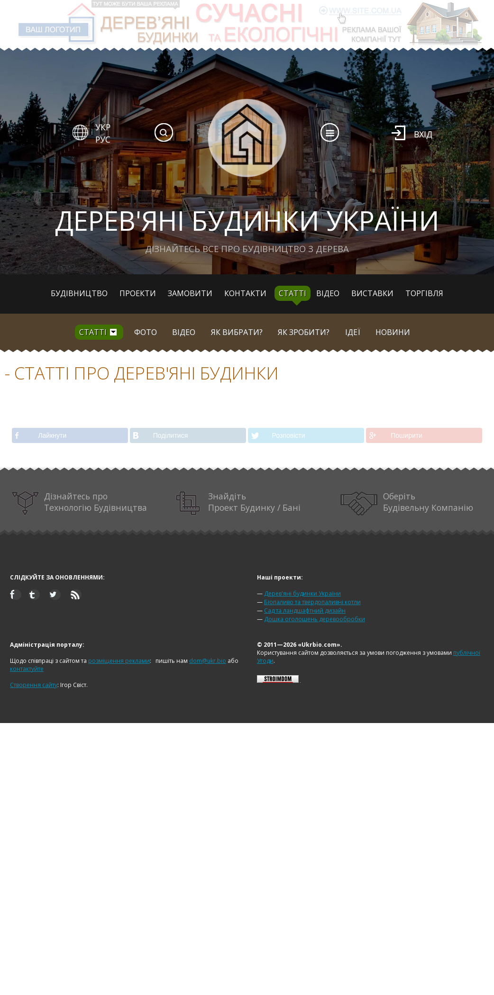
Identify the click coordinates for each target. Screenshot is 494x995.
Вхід (423, 134)
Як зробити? (303, 332)
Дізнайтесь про (79, 503)
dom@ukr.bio (207, 661)
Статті (292, 293)
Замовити (190, 293)
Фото (145, 332)
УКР (102, 127)
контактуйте (27, 669)
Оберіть (406, 503)
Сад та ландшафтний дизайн (305, 610)
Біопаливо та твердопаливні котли (312, 602)
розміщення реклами (119, 661)
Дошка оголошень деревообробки (314, 619)
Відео (327, 293)
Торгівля (424, 293)
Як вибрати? (237, 332)
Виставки (372, 293)
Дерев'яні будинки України (302, 593)
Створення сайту (33, 685)
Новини (392, 332)
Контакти (245, 293)
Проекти (137, 293)
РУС (102, 139)
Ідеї (352, 332)
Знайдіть (238, 503)
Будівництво (79, 293)
